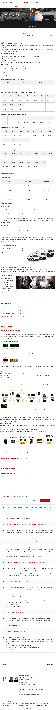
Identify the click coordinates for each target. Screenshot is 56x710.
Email (30, 476)
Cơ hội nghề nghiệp (49, 671)
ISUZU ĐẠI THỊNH (49, 664)
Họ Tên (2, 476)
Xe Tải (4, 669)
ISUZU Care (32, 2)
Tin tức (37, 2)
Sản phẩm (5, 664)
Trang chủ (7, 6)
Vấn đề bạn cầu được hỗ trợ (6, 484)
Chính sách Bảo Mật (16, 496)
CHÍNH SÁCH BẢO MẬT (7, 701)
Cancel (34, 500)
